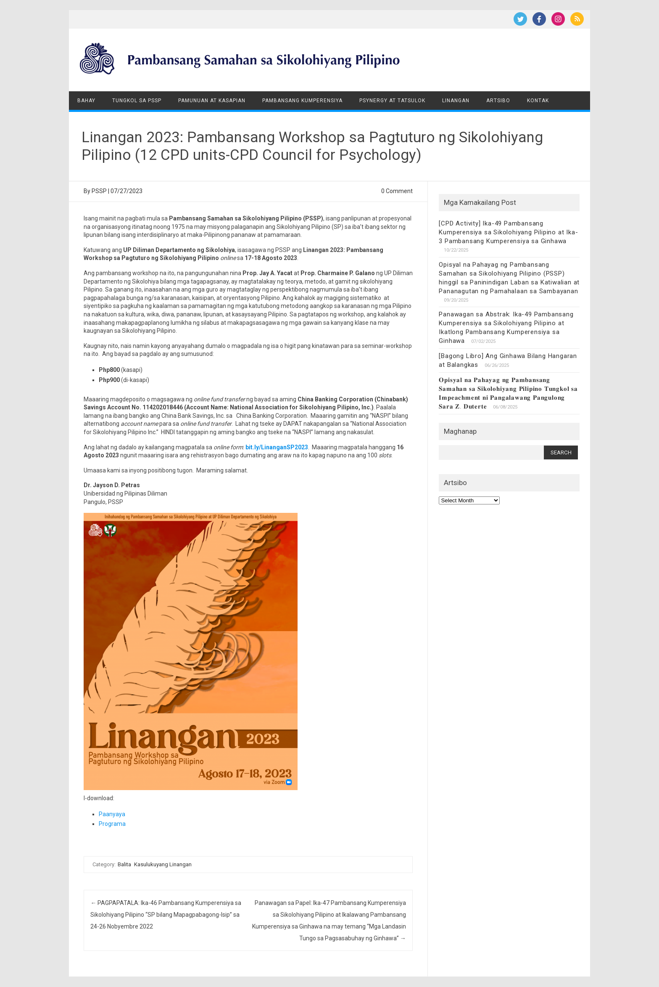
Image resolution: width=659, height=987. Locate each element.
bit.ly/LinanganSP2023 (276, 447)
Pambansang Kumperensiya (302, 100)
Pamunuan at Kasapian (211, 100)
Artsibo (498, 100)
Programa (112, 823)
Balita (124, 864)
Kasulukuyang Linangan (163, 864)
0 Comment (397, 191)
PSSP (99, 191)
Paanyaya (112, 814)
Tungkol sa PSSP (136, 100)
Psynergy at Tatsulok (392, 100)
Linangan (455, 100)
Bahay (86, 100)
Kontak (538, 100)
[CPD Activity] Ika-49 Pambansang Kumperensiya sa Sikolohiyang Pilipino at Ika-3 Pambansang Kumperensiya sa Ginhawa (508, 232)
